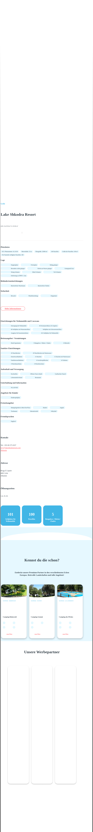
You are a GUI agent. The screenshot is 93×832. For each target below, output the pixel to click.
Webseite (4, 450)
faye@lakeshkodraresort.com (11, 448)
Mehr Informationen (14, 308)
